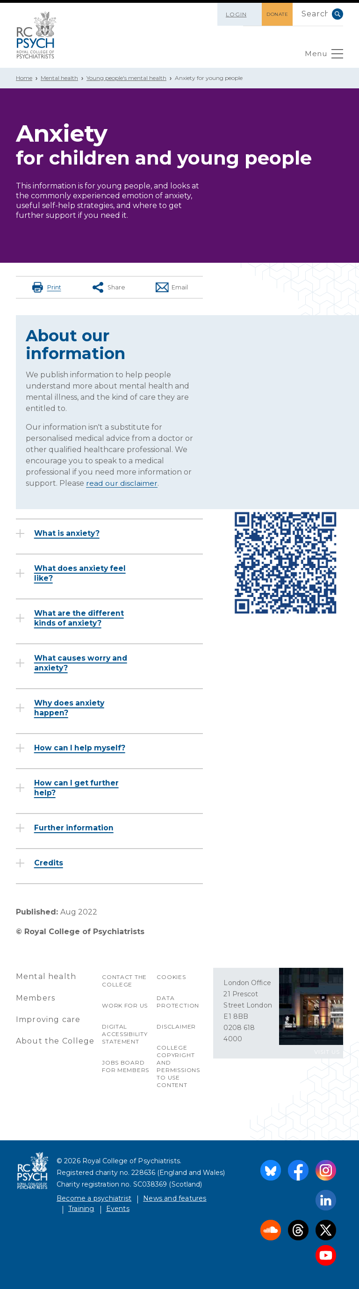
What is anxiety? (68, 532)
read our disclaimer (122, 482)
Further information (75, 827)
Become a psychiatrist (94, 1198)
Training (81, 1208)
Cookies (171, 976)
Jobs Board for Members (126, 1066)
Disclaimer (176, 1026)
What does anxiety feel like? (82, 572)
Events (117, 1208)
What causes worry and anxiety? (82, 662)
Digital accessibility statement (125, 1033)
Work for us (125, 1004)
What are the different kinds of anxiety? (81, 617)
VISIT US (327, 1051)
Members (35, 997)
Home (24, 77)
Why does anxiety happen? (71, 707)
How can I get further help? (78, 787)
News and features (174, 1198)
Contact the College (124, 980)
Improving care (48, 1019)
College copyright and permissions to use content (178, 1066)
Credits (49, 862)
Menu (323, 56)
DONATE (274, 14)
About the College (55, 1040)
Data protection (178, 1001)
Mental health (59, 77)
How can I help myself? (81, 747)
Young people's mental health (126, 77)
